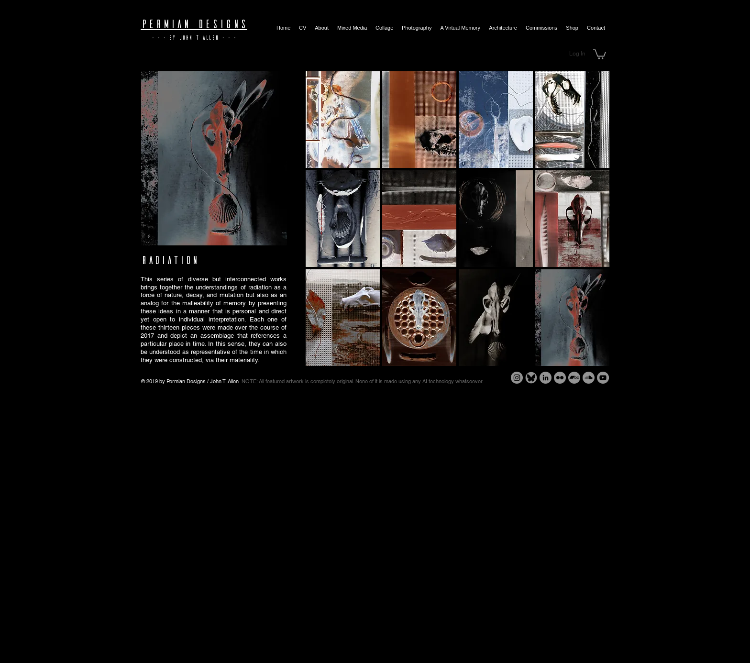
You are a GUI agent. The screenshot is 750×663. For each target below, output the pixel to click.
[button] (599, 53)
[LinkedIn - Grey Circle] (545, 378)
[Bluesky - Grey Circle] (531, 378)
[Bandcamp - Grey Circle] (574, 378)
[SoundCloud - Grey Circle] (589, 378)
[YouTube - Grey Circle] (603, 378)
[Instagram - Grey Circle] (517, 378)
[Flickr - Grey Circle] (560, 378)
